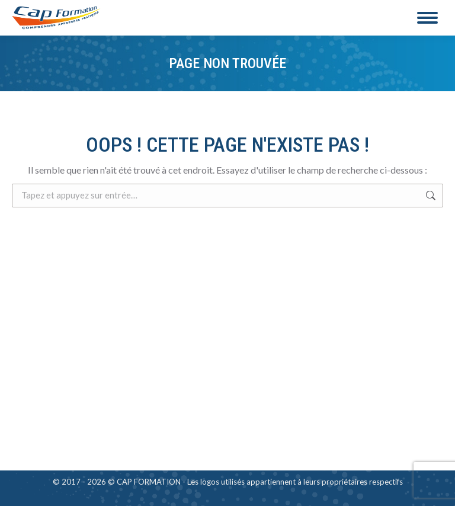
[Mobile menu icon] (427, 18)
